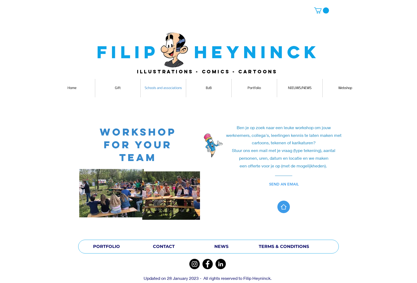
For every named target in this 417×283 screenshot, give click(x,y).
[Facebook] (207, 264)
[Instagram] (194, 264)
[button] (321, 10)
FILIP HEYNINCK (208, 52)
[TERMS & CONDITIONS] (284, 246)
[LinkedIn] (220, 264)
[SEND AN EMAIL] (290, 184)
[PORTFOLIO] (106, 246)
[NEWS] (221, 246)
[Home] (283, 207)
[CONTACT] (164, 246)
